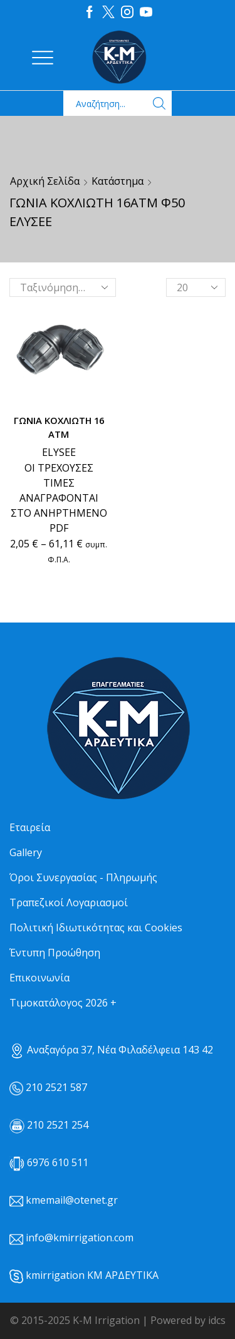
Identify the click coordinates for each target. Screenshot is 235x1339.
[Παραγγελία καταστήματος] (62, 287)
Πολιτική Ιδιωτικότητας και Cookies (95, 927)
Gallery (25, 852)
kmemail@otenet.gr (72, 1200)
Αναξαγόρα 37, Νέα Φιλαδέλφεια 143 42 (111, 1050)
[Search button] (159, 103)
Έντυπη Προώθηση (54, 952)
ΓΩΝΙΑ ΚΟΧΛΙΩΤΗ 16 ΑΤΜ (59, 427)
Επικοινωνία (39, 978)
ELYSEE (59, 452)
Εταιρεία (29, 827)
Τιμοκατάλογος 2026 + (63, 1003)
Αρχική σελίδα (45, 181)
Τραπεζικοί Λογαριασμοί (68, 902)
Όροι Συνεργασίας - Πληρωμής (83, 877)
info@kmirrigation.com (79, 1237)
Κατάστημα (117, 181)
